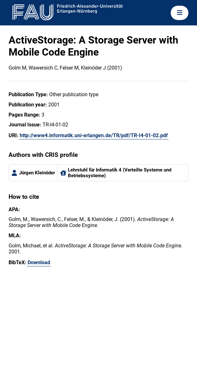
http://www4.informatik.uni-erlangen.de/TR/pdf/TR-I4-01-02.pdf (94, 135)
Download (39, 262)
